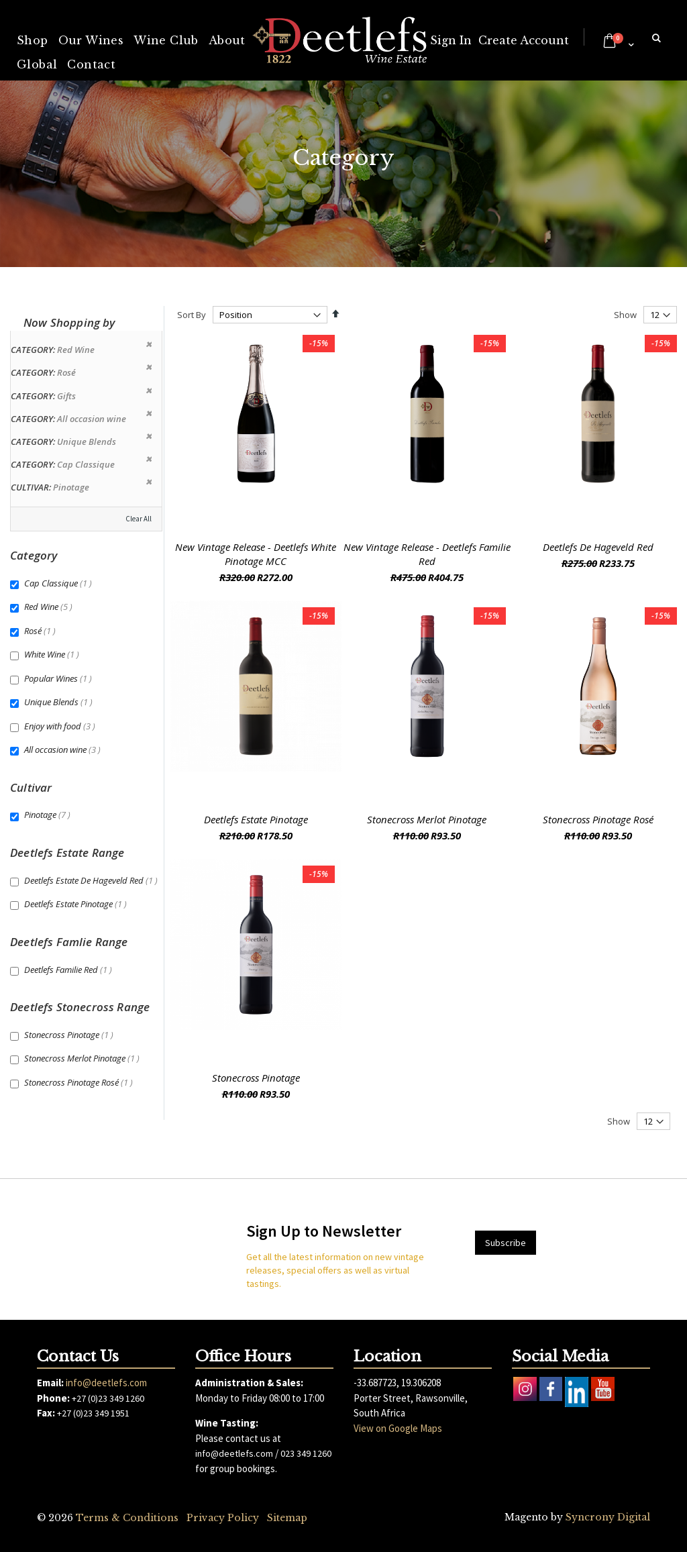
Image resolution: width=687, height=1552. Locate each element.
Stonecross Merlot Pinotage (426, 819)
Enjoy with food (61, 726)
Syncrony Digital (608, 1517)
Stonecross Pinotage (256, 1077)
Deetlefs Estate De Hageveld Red (92, 880)
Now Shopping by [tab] (69, 322)
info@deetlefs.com (106, 1382)
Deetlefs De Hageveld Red (598, 547)
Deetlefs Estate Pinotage (256, 819)
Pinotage (49, 815)
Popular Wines (59, 678)
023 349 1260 (305, 1453)
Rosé (41, 631)
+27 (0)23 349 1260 (108, 1398)
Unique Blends (60, 702)
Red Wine (50, 607)
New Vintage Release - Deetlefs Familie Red (427, 554)
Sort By (191, 315)
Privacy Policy (223, 1518)
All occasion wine (64, 749)
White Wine (53, 654)
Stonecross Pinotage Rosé (598, 819)
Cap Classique (59, 583)
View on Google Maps (398, 1428)
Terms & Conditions (127, 1518)
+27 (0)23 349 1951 (93, 1413)
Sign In (451, 40)
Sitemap (287, 1518)
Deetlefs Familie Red (69, 970)
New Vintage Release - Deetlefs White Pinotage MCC (255, 554)
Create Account (523, 40)
